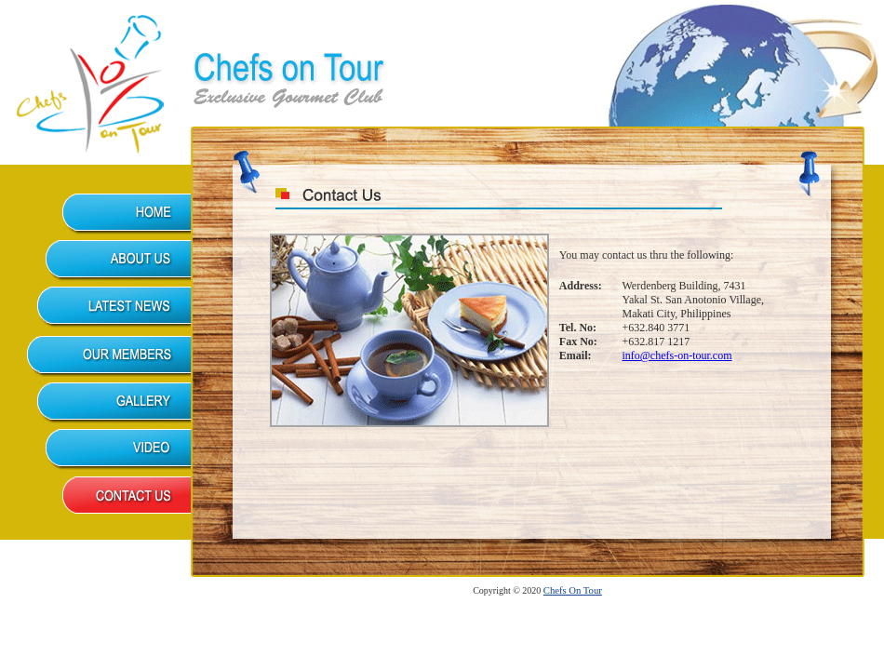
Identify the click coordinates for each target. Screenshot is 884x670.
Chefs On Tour (572, 590)
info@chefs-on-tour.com (676, 355)
